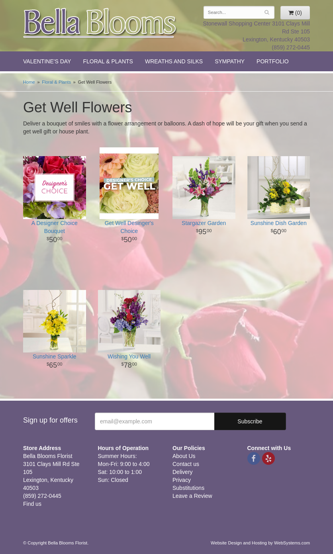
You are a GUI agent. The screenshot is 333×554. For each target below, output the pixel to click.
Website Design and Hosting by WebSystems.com (260, 542)
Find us (32, 504)
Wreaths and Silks (174, 61)
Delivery (182, 472)
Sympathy (230, 61)
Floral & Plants (108, 61)
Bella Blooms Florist (100, 23)
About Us (184, 456)
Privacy (181, 480)
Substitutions (188, 488)
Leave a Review (192, 496)
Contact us (185, 464)
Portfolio (273, 61)
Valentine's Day (47, 61)
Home (29, 82)
